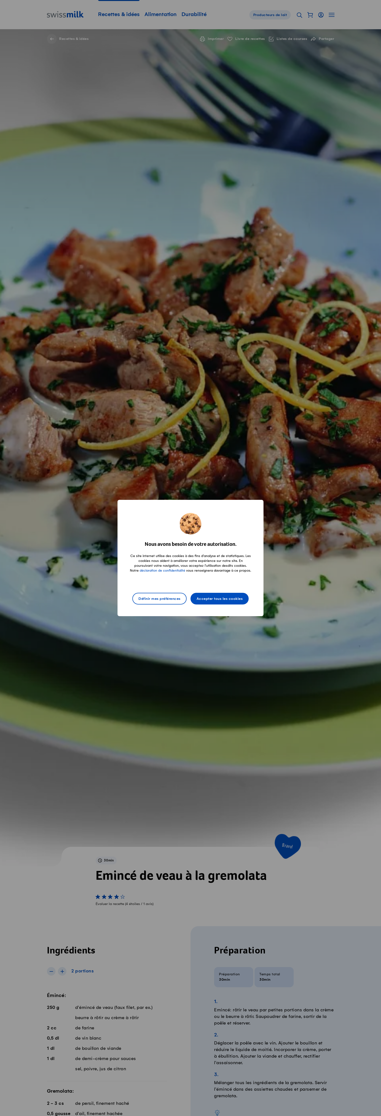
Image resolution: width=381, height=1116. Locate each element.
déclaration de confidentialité (162, 570)
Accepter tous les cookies (220, 599)
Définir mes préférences (159, 599)
